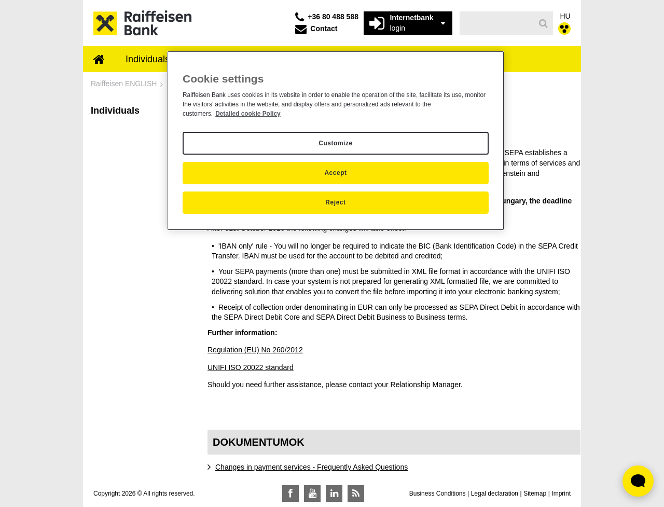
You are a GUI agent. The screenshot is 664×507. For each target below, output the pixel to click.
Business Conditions (437, 493)
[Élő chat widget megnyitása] (638, 481)
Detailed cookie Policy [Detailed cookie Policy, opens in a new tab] (248, 113)
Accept (335, 172)
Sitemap (534, 493)
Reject (335, 202)
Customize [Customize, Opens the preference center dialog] (335, 143)
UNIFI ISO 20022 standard (251, 367)
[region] (335, 140)
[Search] (543, 23)
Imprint (561, 493)
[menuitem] (99, 60)
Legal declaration (494, 493)
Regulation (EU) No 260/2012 (255, 350)
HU (565, 16)
